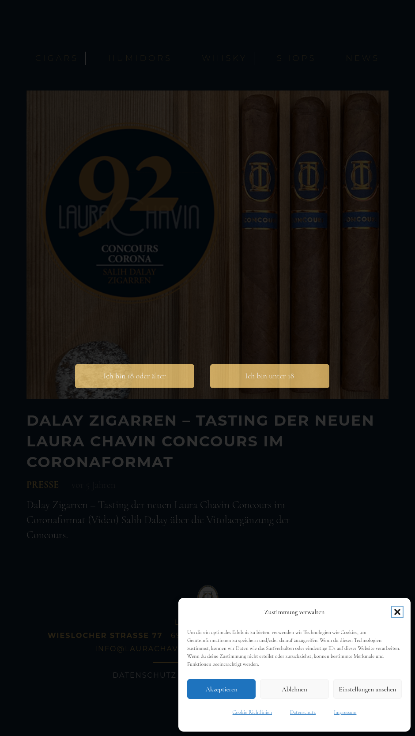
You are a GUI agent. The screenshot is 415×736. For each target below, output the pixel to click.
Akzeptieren (221, 689)
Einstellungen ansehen (367, 689)
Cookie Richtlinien (252, 712)
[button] (397, 612)
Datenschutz (303, 712)
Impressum (345, 712)
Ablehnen (294, 689)
